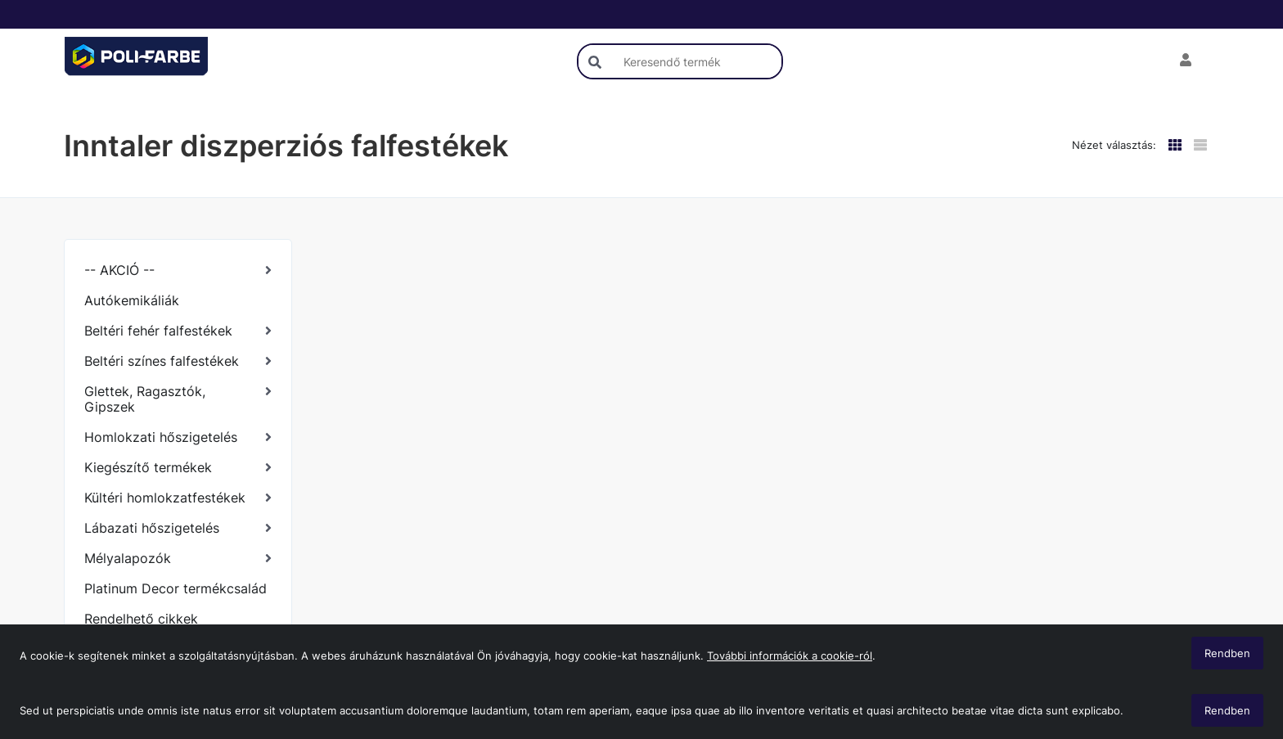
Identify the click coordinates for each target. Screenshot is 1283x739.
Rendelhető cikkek (141, 619)
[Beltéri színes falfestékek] (178, 361)
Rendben (1227, 710)
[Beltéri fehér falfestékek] (178, 331)
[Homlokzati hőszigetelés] (178, 437)
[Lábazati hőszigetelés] (178, 528)
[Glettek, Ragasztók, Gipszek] (178, 399)
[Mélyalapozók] (178, 558)
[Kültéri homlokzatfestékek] (178, 498)
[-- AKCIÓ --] (178, 270)
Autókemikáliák (131, 300)
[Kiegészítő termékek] (178, 468)
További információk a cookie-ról (789, 655)
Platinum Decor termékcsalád (175, 588)
